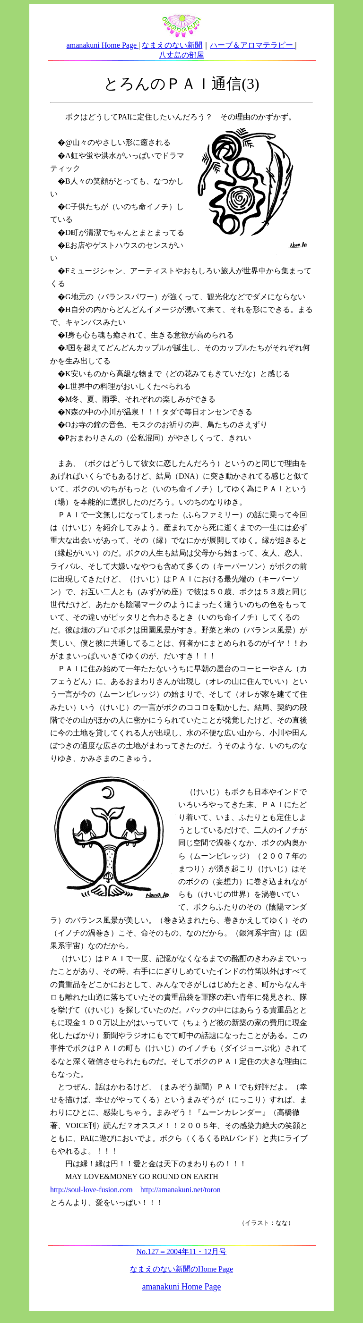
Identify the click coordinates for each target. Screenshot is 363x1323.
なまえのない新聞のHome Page (181, 1269)
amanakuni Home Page (102, 45)
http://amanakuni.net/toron (180, 1190)
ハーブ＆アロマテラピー (251, 45)
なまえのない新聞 (172, 45)
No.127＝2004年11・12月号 (182, 1251)
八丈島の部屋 (181, 55)
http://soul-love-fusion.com (91, 1190)
